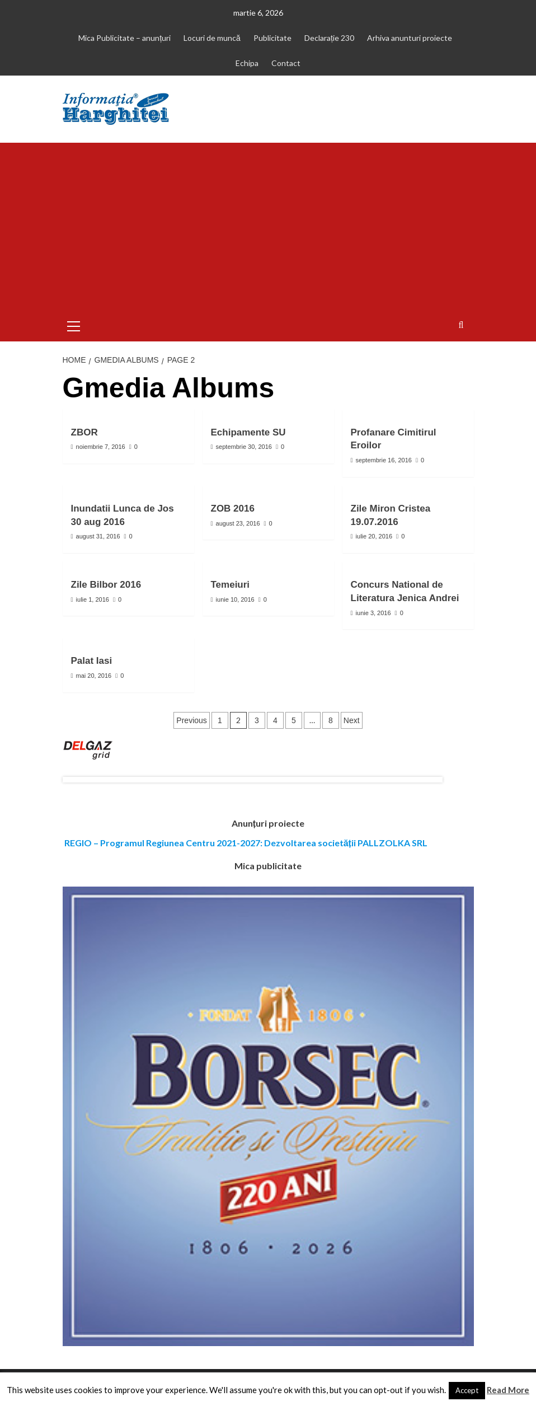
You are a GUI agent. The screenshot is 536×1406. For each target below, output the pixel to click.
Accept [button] (466, 1390)
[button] (74, 325)
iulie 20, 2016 (374, 536)
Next (352, 720)
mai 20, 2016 (94, 675)
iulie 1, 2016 (92, 599)
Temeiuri (230, 584)
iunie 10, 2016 (235, 599)
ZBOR (84, 432)
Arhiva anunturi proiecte (409, 38)
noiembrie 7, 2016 (100, 446)
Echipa (247, 63)
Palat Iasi (91, 660)
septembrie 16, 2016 (384, 460)
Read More (508, 1390)
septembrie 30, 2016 (244, 446)
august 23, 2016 (238, 523)
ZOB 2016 (233, 508)
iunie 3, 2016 (373, 613)
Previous (191, 720)
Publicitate (272, 38)
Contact (285, 63)
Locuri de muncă (212, 38)
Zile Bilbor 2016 (106, 584)
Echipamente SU (248, 432)
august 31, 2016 (98, 536)
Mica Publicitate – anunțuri (124, 38)
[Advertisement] (268, 226)
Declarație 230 (329, 38)
